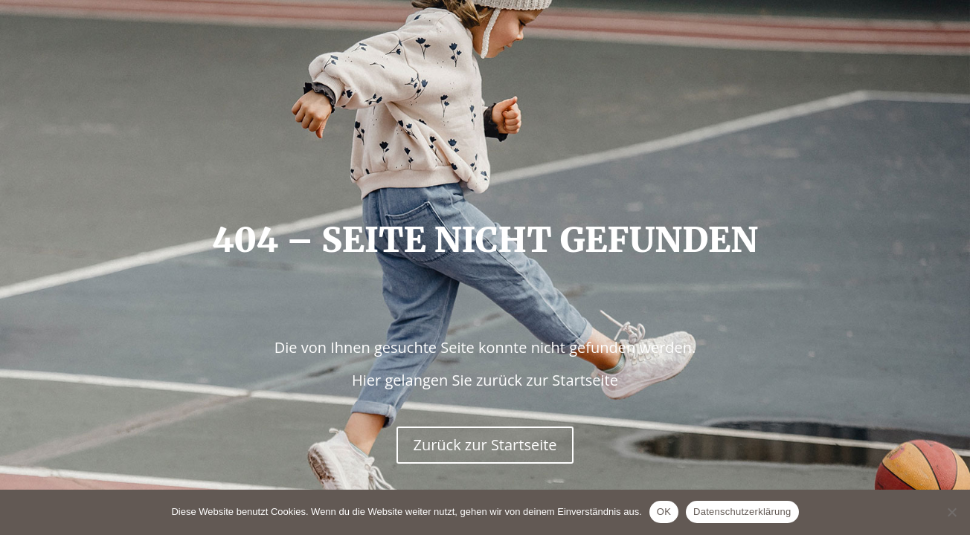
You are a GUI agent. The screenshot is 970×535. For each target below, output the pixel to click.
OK (664, 511)
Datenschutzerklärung (742, 511)
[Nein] (951, 512)
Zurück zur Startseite (484, 445)
